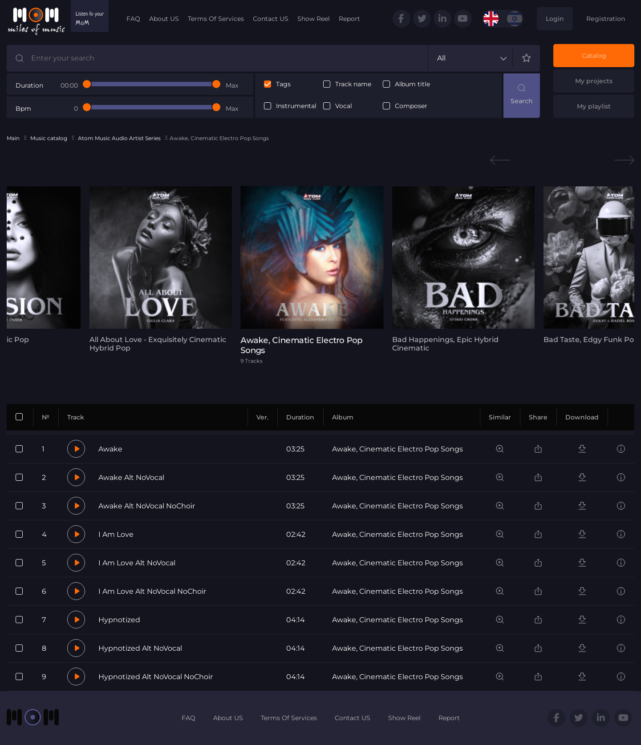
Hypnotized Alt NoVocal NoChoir (155, 677)
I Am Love (116, 534)
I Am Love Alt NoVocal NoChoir (152, 591)
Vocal (343, 106)
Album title (412, 84)
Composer (411, 106)
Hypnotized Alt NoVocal (140, 648)
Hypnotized (119, 620)
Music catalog (48, 138)
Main (13, 138)
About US (164, 19)
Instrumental (296, 106)
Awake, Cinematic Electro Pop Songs (397, 449)
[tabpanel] (158, 269)
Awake (110, 449)
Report (349, 19)
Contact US (270, 19)
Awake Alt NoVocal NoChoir (146, 506)
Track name (353, 84)
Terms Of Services (216, 19)
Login (555, 19)
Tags (283, 84)
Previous (500, 160)
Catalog (594, 56)
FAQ (133, 19)
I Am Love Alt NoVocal (136, 563)
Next (624, 160)
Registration (605, 19)
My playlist (594, 106)
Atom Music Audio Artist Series (119, 138)
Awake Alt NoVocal (131, 477)
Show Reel (313, 19)
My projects (594, 81)
